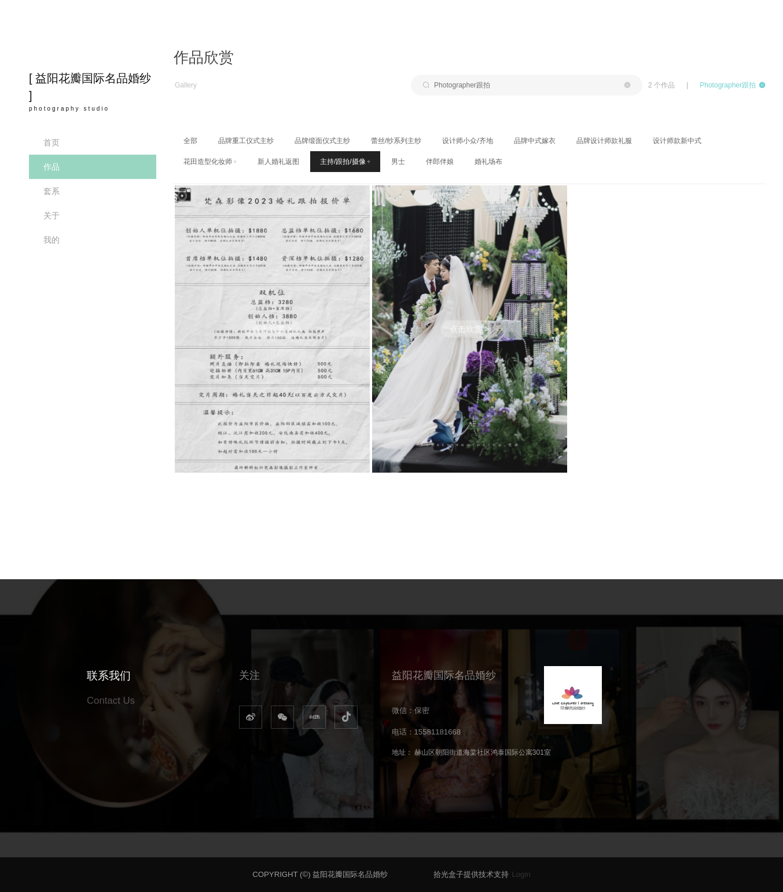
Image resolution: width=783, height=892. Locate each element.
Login (521, 874)
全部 (190, 141)
